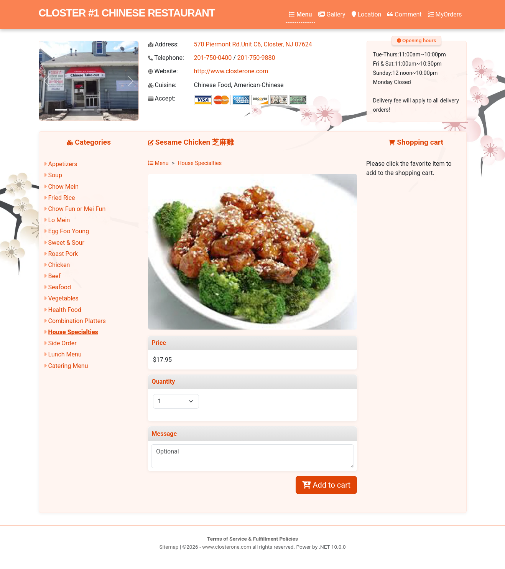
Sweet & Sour (66, 242)
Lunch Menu (64, 354)
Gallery (331, 14)
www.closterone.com (226, 547)
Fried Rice (61, 197)
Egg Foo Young (68, 231)
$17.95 (162, 359)
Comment (404, 14)
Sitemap (168, 547)
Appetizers (62, 164)
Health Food (64, 309)
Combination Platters (76, 321)
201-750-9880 (256, 57)
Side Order (62, 343)
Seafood (59, 287)
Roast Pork (63, 253)
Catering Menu (68, 365)
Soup (55, 175)
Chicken (59, 265)
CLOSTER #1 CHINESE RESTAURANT (127, 13)
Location (367, 14)
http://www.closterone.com (231, 71)
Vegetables (63, 298)
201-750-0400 (213, 57)
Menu (300, 14)
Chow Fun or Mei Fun (76, 209)
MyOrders (445, 14)
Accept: (162, 98)
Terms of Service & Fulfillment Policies (252, 539)
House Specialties (73, 332)
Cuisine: (162, 85)
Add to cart (326, 485)
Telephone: (166, 57)
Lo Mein (59, 220)
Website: (163, 71)
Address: (163, 44)
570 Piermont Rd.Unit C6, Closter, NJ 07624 (253, 44)
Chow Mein (63, 186)
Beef (54, 276)
